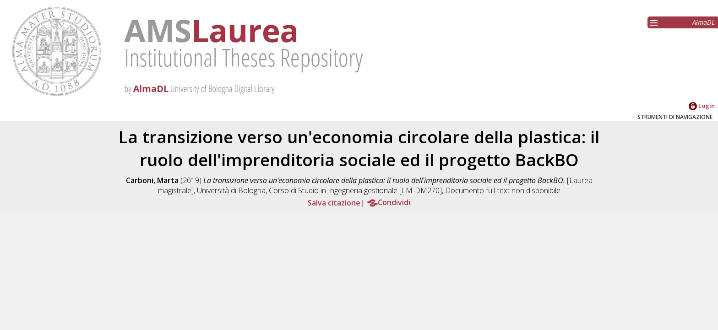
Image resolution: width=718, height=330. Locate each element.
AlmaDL (703, 22)
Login (702, 106)
